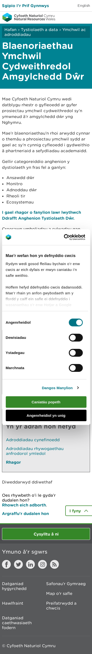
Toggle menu (85, 17)
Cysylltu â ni (46, 534)
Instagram (42, 564)
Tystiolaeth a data (39, 29)
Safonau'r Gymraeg (66, 583)
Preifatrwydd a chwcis (61, 606)
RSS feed (54, 564)
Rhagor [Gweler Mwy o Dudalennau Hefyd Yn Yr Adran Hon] (13, 462)
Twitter (18, 564)
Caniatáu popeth (46, 402)
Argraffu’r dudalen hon (25, 513)
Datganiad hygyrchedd (14, 586)
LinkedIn (30, 564)
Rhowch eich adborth (24, 505)
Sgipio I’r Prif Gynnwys (25, 5)
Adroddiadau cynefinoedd (33, 439)
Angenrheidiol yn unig (45, 415)
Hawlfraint (12, 603)
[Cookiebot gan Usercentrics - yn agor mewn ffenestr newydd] (72, 237)
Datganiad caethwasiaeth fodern (17, 622)
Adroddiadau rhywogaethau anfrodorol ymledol (35, 451)
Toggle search (71, 17)
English (84, 5)
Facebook (6, 564)
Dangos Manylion (57, 388)
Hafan (10, 29)
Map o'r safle (59, 593)
